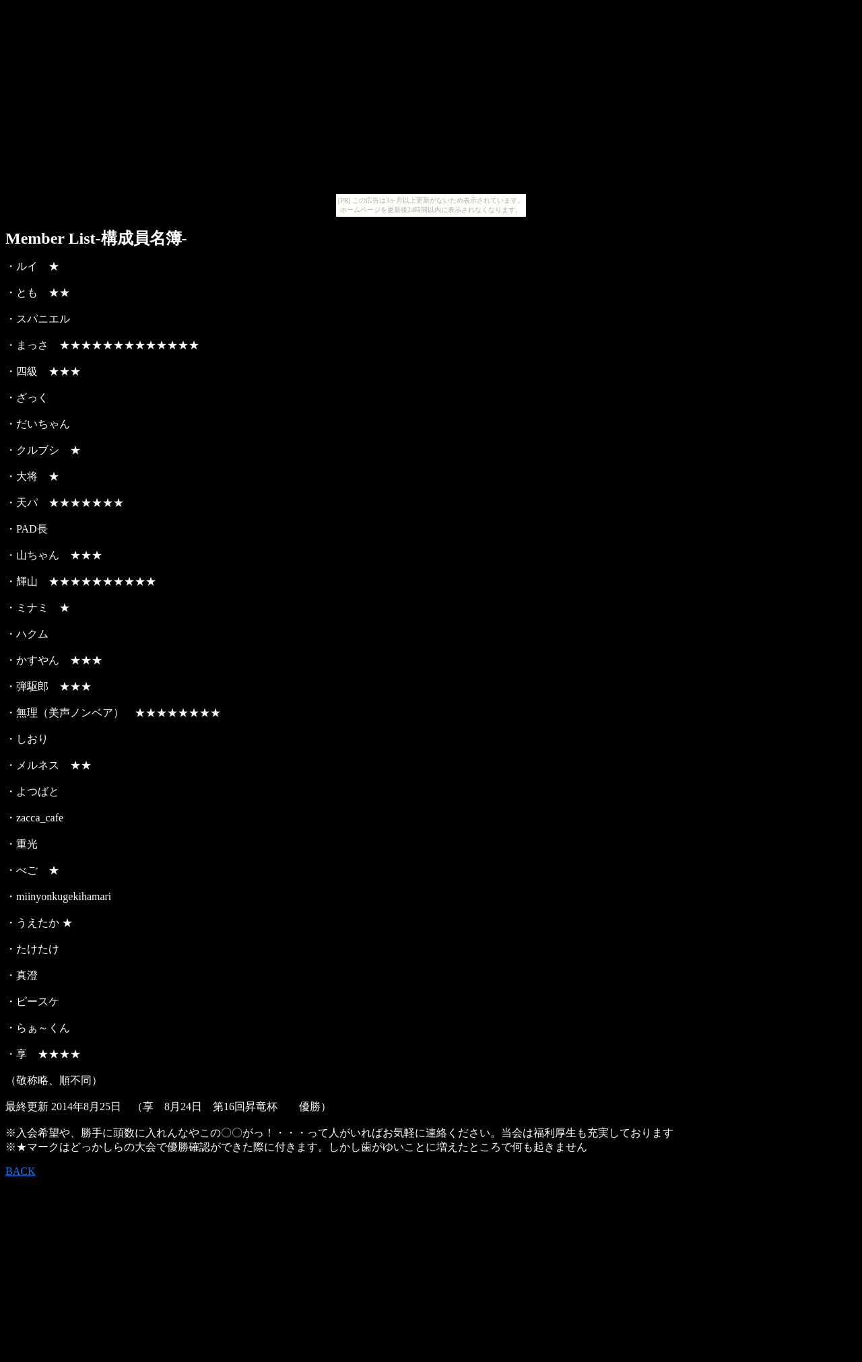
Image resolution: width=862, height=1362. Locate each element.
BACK (20, 1171)
